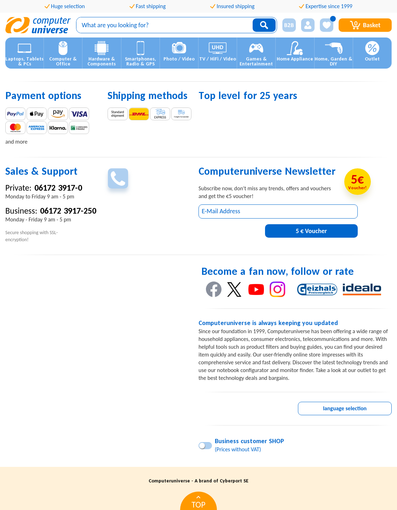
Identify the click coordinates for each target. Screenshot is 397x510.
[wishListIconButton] (326, 25)
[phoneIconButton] (118, 178)
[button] (24, 53)
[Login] (308, 25)
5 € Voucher (311, 231)
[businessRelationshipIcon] (289, 25)
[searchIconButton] (264, 25)
